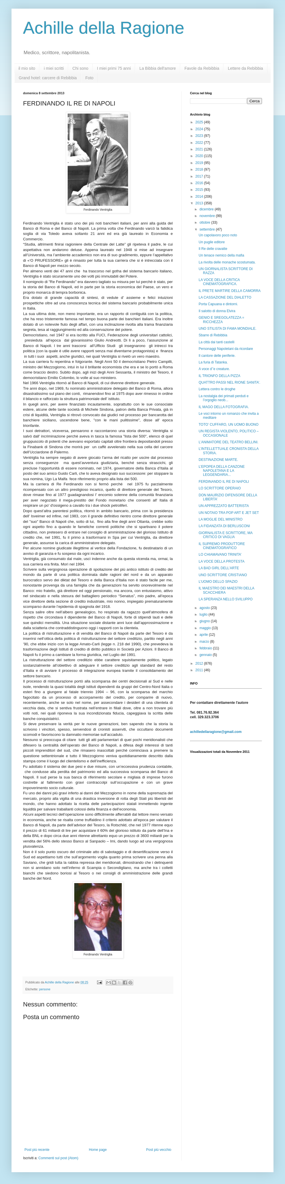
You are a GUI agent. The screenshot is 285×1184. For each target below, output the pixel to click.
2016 (199, 183)
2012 (199, 663)
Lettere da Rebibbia (245, 68)
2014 (199, 197)
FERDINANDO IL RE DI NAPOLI (224, 482)
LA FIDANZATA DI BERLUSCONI (224, 526)
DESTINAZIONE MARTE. (218, 460)
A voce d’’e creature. (214, 369)
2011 (199, 670)
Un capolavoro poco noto (218, 235)
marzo (205, 642)
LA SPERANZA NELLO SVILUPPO (225, 599)
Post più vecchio (158, 1150)
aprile (204, 635)
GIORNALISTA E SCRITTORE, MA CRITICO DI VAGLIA (225, 535)
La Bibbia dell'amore (157, 68)
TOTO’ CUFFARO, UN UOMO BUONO (229, 425)
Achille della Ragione (103, 27)
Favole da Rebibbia (202, 68)
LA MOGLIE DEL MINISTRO (220, 519)
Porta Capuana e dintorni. (218, 304)
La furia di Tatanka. (213, 362)
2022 (199, 143)
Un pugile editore (212, 242)
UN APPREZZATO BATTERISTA (224, 506)
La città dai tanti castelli (216, 342)
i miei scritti (54, 68)
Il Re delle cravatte (213, 249)
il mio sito (26, 68)
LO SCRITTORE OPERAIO (220, 488)
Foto (90, 78)
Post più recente (37, 1150)
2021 (199, 149)
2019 (199, 163)
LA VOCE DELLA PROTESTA (221, 561)
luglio (204, 614)
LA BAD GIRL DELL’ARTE (219, 568)
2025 (199, 122)
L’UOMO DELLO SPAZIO (218, 582)
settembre (208, 229)
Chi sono (80, 68)
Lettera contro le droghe (217, 389)
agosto (205, 608)
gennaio (206, 655)
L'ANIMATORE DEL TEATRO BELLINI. (229, 442)
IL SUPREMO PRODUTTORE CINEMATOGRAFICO (222, 546)
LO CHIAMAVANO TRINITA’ (220, 555)
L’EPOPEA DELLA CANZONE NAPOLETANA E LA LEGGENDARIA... (222, 471)
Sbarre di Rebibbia (213, 335)
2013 (199, 203)
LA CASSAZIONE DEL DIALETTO (225, 297)
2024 (199, 129)
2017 (199, 176)
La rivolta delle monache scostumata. (227, 262)
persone (44, 989)
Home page (98, 1150)
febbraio (206, 648)
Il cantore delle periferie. (217, 356)
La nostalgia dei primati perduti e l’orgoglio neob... (223, 398)
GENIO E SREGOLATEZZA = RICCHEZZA (221, 320)
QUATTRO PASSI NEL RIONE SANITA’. (229, 382)
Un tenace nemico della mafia (221, 255)
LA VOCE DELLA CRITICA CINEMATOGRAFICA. (219, 282)
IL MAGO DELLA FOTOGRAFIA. (224, 407)
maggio (206, 628)
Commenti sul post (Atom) (58, 1158)
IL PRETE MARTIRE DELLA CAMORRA (230, 291)
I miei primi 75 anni (114, 68)
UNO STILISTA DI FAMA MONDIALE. (227, 329)
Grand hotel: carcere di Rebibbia (48, 78)
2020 (199, 156)
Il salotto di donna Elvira (217, 311)
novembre (208, 216)
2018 (199, 169)
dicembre (207, 209)
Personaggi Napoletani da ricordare (226, 349)
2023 (199, 136)
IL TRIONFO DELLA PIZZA (219, 376)
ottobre (205, 222)
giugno (205, 621)
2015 (199, 190)
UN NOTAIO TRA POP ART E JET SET (229, 513)
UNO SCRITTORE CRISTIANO (223, 575)
